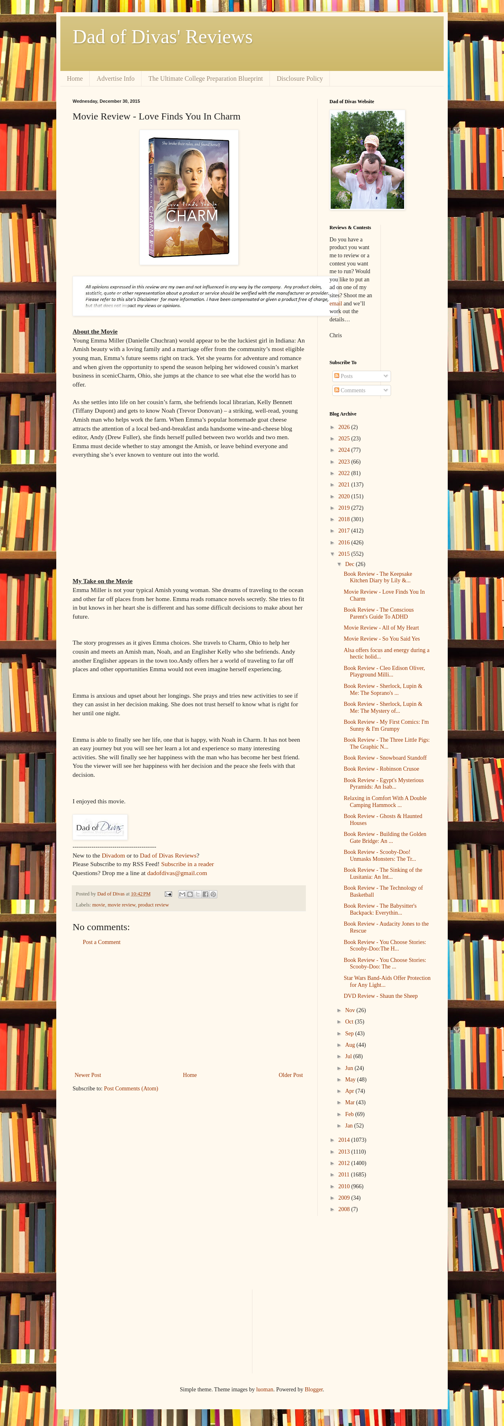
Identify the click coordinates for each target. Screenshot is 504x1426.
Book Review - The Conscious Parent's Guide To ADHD (379, 613)
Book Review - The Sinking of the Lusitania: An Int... (383, 873)
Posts (343, 376)
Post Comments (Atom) (131, 1089)
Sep (350, 1033)
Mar (350, 1102)
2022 (344, 473)
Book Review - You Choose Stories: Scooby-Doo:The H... (385, 945)
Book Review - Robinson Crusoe (381, 769)
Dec (350, 564)
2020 (344, 496)
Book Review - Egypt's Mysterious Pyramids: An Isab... (384, 783)
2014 (344, 1140)
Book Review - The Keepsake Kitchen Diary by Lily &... (378, 577)
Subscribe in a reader (187, 863)
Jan (349, 1126)
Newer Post (88, 1075)
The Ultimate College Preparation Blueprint (205, 78)
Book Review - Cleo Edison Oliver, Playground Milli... (384, 671)
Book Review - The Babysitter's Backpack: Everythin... (380, 909)
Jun (349, 1068)
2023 (344, 462)
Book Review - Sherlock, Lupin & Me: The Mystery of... (383, 707)
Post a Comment (102, 942)
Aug (350, 1045)
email (335, 304)
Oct (350, 1022)
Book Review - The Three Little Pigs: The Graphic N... (387, 743)
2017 (344, 531)
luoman (264, 1389)
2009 (344, 1198)
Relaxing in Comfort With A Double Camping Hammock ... (385, 801)
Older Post (291, 1075)
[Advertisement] (189, 1009)
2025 (344, 439)
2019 (344, 508)
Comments (349, 390)
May (351, 1080)
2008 (344, 1209)
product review (153, 905)
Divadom (113, 855)
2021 (344, 485)
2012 (344, 1163)
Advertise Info (116, 78)
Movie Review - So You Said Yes (382, 639)
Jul (349, 1056)
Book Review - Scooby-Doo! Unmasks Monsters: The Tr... (380, 855)
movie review (121, 905)
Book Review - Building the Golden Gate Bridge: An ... (385, 837)
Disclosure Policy (300, 78)
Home (75, 78)
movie (98, 905)
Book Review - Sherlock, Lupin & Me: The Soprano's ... (383, 689)
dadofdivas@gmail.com (177, 872)
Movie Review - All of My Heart (381, 628)
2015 (344, 554)
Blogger (314, 1389)
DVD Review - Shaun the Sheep (381, 996)
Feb (350, 1114)
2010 (344, 1186)
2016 (344, 542)
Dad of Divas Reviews (168, 855)
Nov (350, 1010)
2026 (344, 427)
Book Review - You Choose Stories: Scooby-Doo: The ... (385, 963)
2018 (344, 519)
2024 (344, 450)
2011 (344, 1175)
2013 (344, 1152)
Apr (350, 1091)
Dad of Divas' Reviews (163, 36)
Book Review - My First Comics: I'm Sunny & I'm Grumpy (386, 725)
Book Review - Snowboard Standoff (385, 758)
